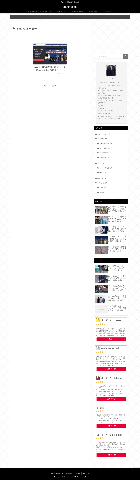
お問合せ (77, 473)
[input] (111, 56)
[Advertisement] (50, 36)
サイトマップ (86, 473)
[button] (125, 56)
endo (111, 79)
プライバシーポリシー (56, 473)
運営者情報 (69, 473)
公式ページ (111, 339)
